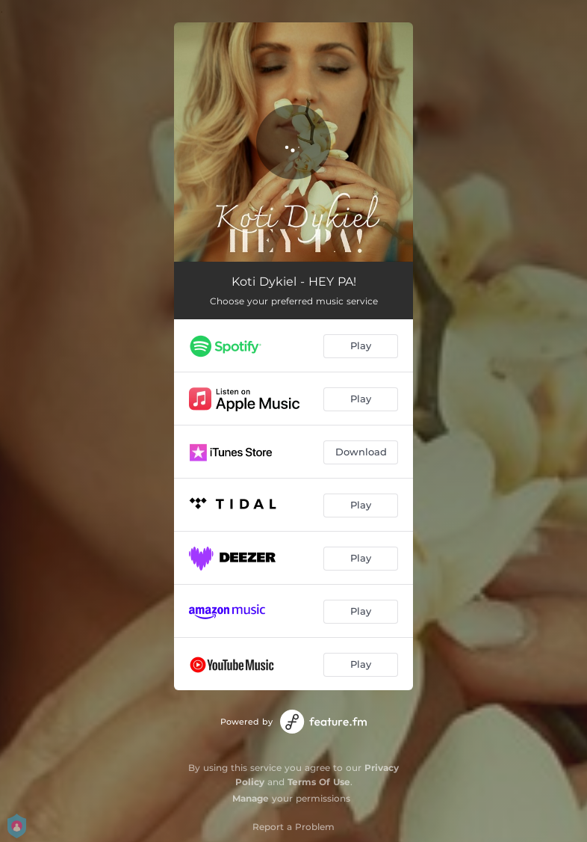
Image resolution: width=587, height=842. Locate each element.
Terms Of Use (319, 781)
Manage (250, 798)
